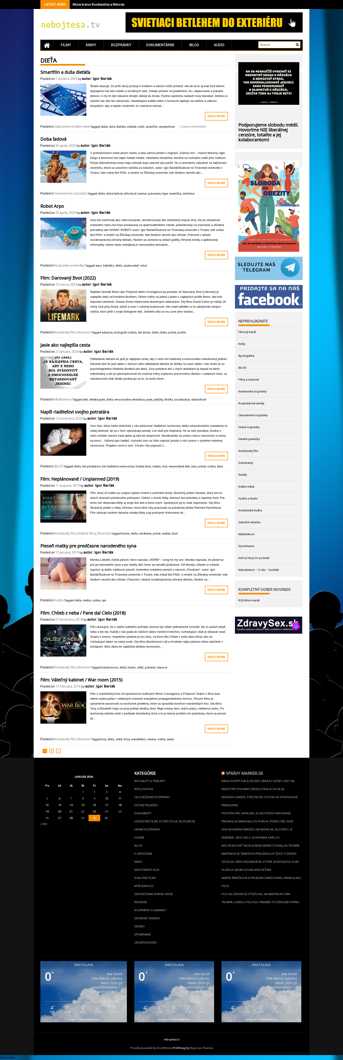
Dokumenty (245, 462)
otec (194, 466)
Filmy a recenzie (248, 379)
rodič (141, 126)
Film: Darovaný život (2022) (68, 277)
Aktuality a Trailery (149, 781)
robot (143, 265)
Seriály (242, 474)
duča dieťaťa (117, 126)
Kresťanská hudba (250, 510)
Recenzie (84, 332)
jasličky (158, 399)
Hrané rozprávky (248, 427)
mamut (142, 193)
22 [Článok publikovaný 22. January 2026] (82, 811)
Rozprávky (121, 45)
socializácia (182, 399)
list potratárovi (91, 466)
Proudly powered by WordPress (150, 1048)
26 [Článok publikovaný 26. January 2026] (47, 818)
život (175, 533)
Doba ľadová (53, 138)
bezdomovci (110, 667)
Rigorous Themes (201, 1048)
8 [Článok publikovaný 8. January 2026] (83, 798)
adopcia (107, 332)
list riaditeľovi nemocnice (118, 466)
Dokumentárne (160, 45)
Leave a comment (193, 126)
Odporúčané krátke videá (72, 126)
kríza (127, 739)
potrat (172, 332)
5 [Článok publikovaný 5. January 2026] (47, 798)
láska (163, 332)
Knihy (91, 45)
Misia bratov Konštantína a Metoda (98, 4)
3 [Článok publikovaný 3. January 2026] (106, 792)
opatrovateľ (131, 265)
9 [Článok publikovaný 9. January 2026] (94, 798)
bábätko (108, 265)
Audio (219, 45)
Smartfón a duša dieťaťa (65, 72)
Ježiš (140, 667)
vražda (166, 533)
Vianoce (162, 667)
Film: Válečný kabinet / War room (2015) (81, 679)
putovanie (154, 193)
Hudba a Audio (248, 498)
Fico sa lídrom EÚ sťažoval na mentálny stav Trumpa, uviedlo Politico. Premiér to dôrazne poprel (260, 898)
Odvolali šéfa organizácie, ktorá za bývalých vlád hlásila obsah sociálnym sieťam (260, 866)
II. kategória (143, 853)
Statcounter (7, 1057)
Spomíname (246, 546)
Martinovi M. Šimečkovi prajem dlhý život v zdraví (258, 853)
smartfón (152, 126)
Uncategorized (145, 942)
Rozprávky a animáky (69, 265)
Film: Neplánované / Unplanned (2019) (79, 478)
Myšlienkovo (63, 399)
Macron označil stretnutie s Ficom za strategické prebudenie (259, 801)
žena (220, 466)
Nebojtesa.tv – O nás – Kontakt (258, 570)
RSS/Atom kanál (249, 600)
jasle (149, 399)
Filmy (66, 45)
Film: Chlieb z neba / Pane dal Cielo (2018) (83, 612)
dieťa (104, 126)
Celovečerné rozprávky (70, 193)
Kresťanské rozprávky (252, 391)
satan (170, 739)
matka (156, 466)
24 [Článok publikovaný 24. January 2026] (106, 811)
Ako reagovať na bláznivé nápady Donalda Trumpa (260, 845)
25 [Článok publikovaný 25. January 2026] (120, 811)
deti (85, 399)
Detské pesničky (249, 439)
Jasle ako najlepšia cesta (65, 344)
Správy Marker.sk (244, 772)
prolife (181, 332)
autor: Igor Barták (97, 79)
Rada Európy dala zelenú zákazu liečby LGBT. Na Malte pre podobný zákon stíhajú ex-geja (258, 785)
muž (164, 466)
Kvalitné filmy (86, 533)
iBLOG (194, 45)
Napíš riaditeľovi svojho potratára (74, 411)
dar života (144, 332)
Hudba (58, 600)
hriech (131, 667)
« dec (43, 824)
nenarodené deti (179, 466)
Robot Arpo (52, 205)
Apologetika (246, 355)
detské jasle (97, 399)
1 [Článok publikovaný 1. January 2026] (83, 792)
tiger (165, 193)
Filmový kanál (247, 332)
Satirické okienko (249, 522)
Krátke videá (246, 486)
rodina (211, 466)
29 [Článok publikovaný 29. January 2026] (82, 818)
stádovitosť (198, 399)
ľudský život (143, 466)
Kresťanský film (65, 332)
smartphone (167, 126)
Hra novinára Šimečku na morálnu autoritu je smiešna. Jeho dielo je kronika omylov (257, 833)
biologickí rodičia (125, 332)
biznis (126, 533)
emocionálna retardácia (129, 399)
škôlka (168, 399)
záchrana (188, 193)
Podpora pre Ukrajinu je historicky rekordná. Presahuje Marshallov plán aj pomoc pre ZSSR (257, 817)
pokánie (150, 667)
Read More (216, 116)
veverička (175, 193)
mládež (131, 126)
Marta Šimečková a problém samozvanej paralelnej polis (261, 882)
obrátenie (145, 533)
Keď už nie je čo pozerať (253, 558)
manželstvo (138, 739)
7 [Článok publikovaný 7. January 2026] (71, 798)
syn (104, 600)
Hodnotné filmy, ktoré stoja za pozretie (164, 821)
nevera (151, 739)
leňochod (130, 193)
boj (104, 739)
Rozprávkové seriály (251, 403)
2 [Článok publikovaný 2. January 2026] (94, 792)
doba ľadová (114, 193)
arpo (99, 265)
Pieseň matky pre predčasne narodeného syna (88, 545)
